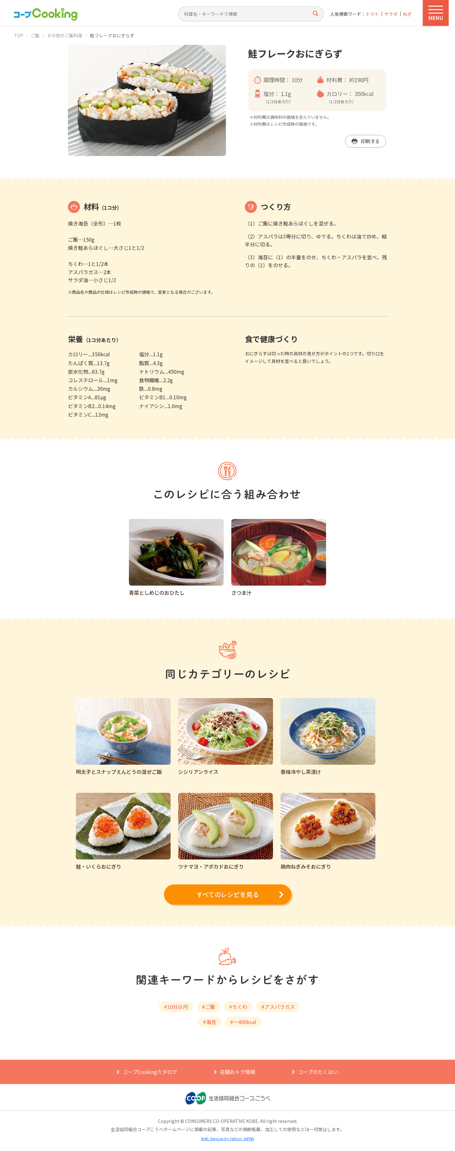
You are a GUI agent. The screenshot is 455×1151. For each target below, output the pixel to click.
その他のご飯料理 (64, 35)
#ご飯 (208, 1006)
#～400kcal (243, 1022)
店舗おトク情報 (237, 1072)
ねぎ (407, 14)
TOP (18, 35)
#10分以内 (176, 1006)
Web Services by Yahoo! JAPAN (227, 1138)
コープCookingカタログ (150, 1072)
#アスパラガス (278, 1006)
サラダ (390, 14)
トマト (372, 14)
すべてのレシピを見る (227, 894)
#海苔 (209, 1022)
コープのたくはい (318, 1072)
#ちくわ (238, 1006)
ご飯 (35, 35)
